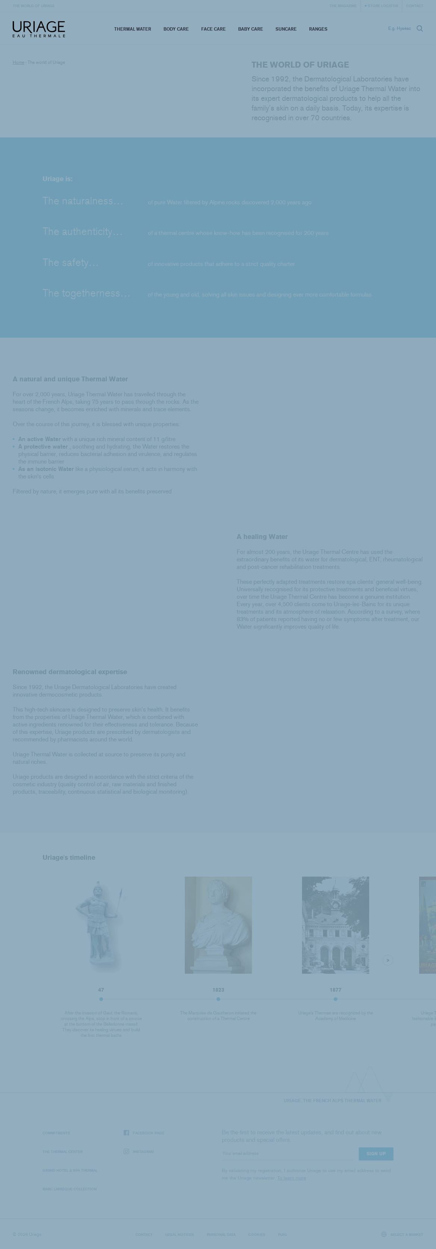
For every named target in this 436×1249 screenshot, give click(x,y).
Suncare (286, 29)
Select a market (402, 1234)
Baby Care (250, 29)
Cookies (256, 1234)
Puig (282, 1234)
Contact (414, 5)
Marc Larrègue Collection (70, 1189)
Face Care (213, 29)
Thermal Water (132, 29)
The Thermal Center (62, 1151)
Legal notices (179, 1234)
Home (18, 62)
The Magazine (343, 5)
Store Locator (383, 5)
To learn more (291, 1178)
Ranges (318, 29)
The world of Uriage (33, 5)
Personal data (221, 1234)
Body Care (176, 29)
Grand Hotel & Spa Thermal (70, 1170)
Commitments (56, 1133)
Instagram (139, 1151)
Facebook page (144, 1133)
